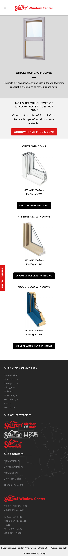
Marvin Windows (12, 460)
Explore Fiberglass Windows (34, 275)
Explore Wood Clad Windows (34, 345)
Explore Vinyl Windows (34, 205)
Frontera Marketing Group (34, 553)
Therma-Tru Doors (13, 484)
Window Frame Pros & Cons (34, 132)
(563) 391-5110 (14, 516)
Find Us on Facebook (15, 520)
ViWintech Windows (13, 466)
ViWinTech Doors (12, 478)
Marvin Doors (11, 472)
